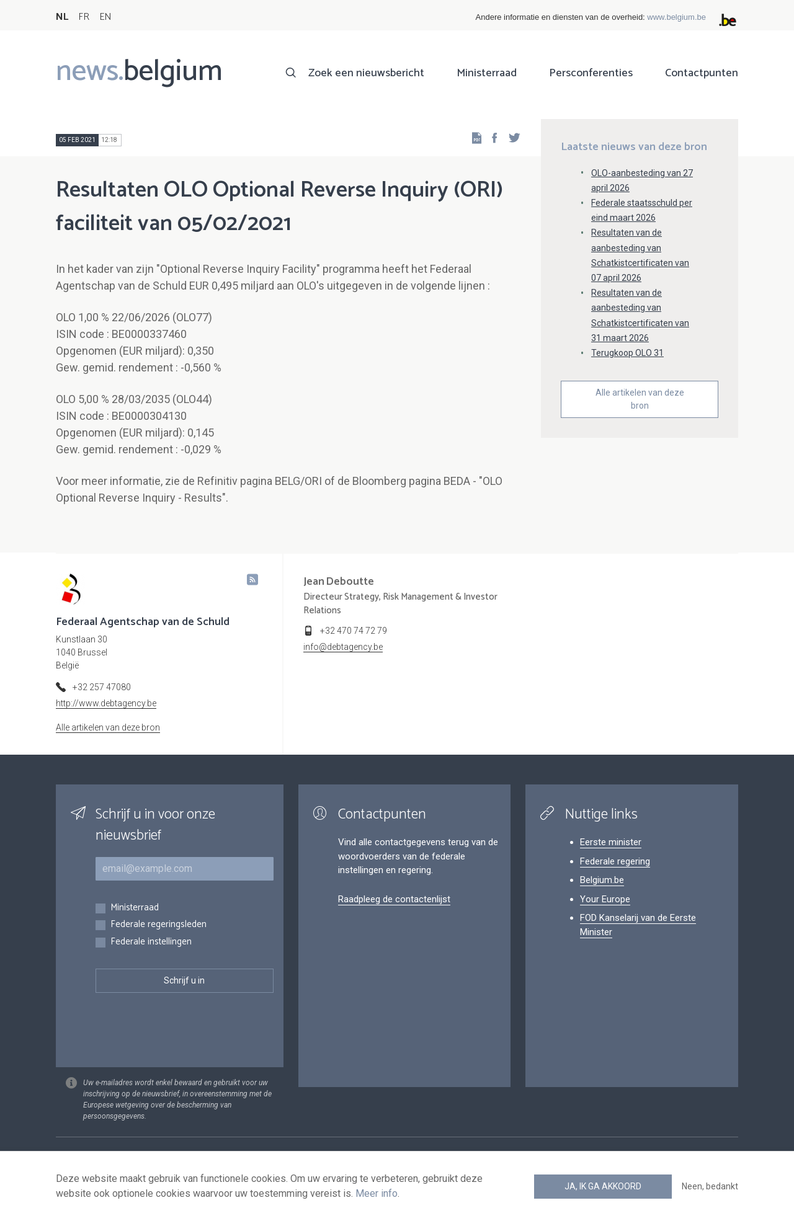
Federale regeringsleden (158, 925)
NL (62, 17)
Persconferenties (591, 73)
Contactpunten (701, 73)
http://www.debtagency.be (106, 703)
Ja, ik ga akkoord (602, 1186)
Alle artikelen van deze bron (640, 399)
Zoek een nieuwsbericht (366, 73)
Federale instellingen (151, 942)
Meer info (376, 1193)
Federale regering (615, 861)
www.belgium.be (676, 17)
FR (83, 17)
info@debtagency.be (343, 647)
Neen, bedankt (710, 1186)
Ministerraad (487, 73)
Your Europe (605, 899)
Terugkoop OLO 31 (627, 353)
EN (105, 17)
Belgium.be (602, 880)
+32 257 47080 (102, 687)
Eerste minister (610, 842)
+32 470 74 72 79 (353, 631)
